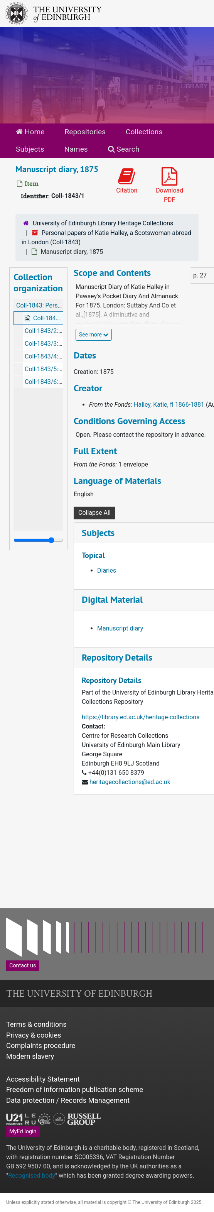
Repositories (85, 131)
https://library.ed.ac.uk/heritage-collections (140, 717)
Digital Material (112, 599)
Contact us (22, 965)
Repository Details (117, 657)
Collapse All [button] (94, 512)
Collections (144, 131)
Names (76, 149)
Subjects (30, 149)
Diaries (106, 570)
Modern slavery (30, 1056)
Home (30, 131)
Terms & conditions (36, 1024)
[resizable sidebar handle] (38, 540)
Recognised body (31, 1175)
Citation (126, 180)
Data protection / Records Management (68, 1100)
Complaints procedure (40, 1045)
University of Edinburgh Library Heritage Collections (103, 223)
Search (124, 149)
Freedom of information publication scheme (74, 1089)
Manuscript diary (120, 628)
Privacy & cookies (33, 1035)
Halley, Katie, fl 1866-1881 (169, 404)
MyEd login (23, 1131)
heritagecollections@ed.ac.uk (129, 782)
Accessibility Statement (43, 1079)
